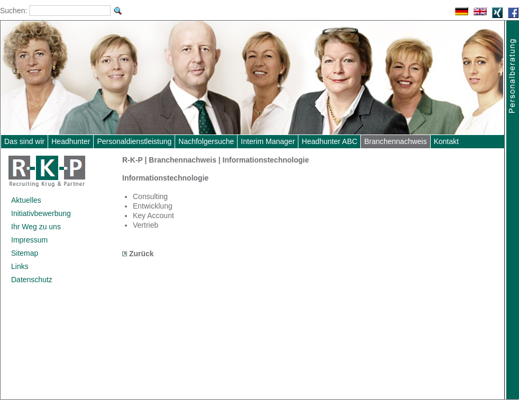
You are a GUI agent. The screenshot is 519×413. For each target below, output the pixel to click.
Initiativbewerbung (41, 213)
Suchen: (13, 10)
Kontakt (446, 141)
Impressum (29, 240)
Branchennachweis (395, 141)
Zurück (138, 253)
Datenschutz (31, 279)
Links (20, 266)
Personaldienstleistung (134, 141)
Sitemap (24, 253)
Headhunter (70, 141)
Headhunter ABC (329, 141)
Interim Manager (268, 141)
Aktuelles (26, 200)
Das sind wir (24, 141)
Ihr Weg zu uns (36, 226)
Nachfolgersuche (206, 141)
